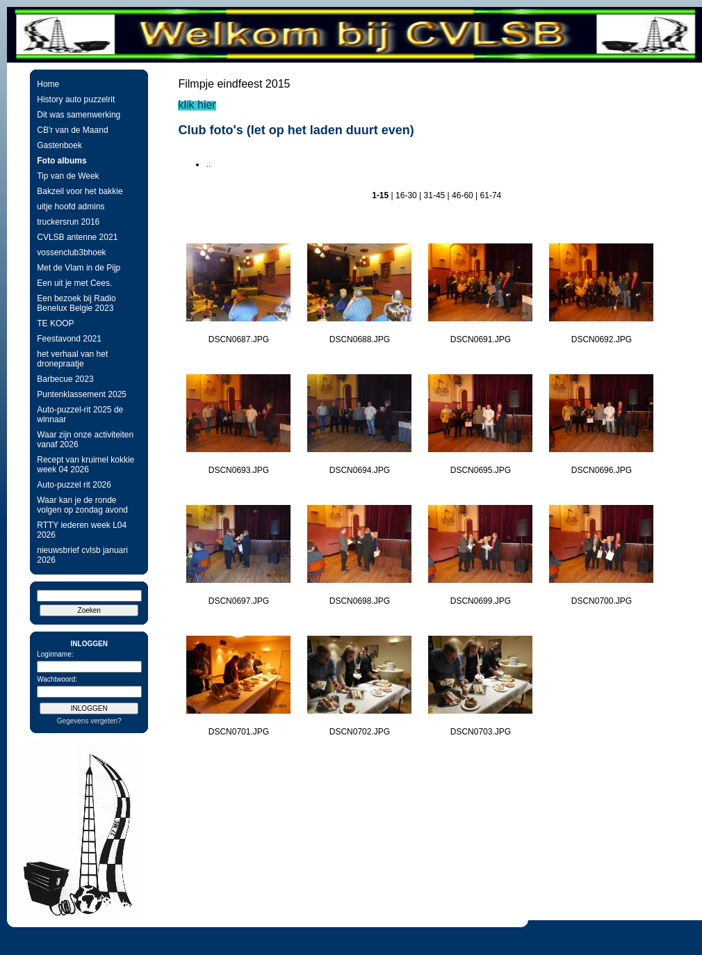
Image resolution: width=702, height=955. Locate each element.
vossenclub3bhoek (71, 252)
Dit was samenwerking (78, 115)
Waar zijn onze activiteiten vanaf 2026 (85, 439)
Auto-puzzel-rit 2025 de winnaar (80, 414)
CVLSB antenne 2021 (77, 237)
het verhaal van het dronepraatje (72, 359)
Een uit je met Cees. (74, 283)
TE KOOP (55, 323)
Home (48, 84)
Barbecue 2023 (65, 379)
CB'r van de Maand (72, 130)
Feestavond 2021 (69, 339)
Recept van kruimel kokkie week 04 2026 (85, 464)
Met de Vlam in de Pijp (78, 268)
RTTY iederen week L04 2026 (81, 530)
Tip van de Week (68, 176)
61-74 (491, 195)
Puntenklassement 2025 (81, 394)
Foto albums (61, 161)
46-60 (462, 195)
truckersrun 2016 (68, 222)
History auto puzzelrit (76, 99)
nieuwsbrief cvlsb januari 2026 (82, 555)
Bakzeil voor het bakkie (79, 191)
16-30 (406, 195)
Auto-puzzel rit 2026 (74, 485)
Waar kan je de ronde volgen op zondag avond (82, 505)
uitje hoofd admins (70, 206)
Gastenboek (59, 145)
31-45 (435, 195)
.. (208, 164)
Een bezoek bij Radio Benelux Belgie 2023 (76, 303)
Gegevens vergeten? (89, 721)
